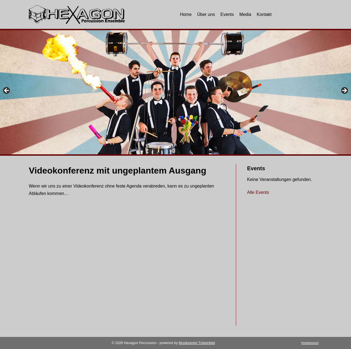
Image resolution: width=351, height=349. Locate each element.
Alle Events (258, 192)
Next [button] (344, 91)
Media (245, 14)
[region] (175, 93)
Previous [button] (7, 91)
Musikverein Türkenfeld (197, 343)
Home (186, 14)
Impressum (310, 343)
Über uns (206, 14)
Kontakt (264, 14)
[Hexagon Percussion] (77, 14)
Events (227, 14)
